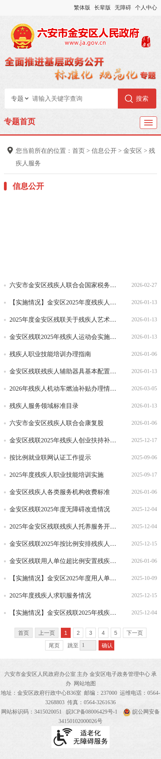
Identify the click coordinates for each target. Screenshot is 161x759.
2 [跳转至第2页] (78, 633)
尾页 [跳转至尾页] (54, 645)
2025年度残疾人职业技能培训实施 (56, 474)
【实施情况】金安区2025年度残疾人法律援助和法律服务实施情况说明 (65, 302)
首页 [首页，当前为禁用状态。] (23, 633)
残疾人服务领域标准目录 (44, 405)
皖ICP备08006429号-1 (91, 712)
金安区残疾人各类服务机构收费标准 (59, 492)
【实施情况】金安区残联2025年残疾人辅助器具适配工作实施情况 (65, 612)
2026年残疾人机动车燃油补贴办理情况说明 (65, 388)
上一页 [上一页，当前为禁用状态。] (46, 633)
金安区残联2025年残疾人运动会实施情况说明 (65, 336)
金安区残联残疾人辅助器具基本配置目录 (65, 371)
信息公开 (104, 150)
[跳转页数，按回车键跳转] (88, 645)
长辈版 (102, 8)
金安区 (132, 150)
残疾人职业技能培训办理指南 (50, 354)
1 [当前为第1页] (66, 633)
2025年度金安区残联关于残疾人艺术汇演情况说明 (65, 319)
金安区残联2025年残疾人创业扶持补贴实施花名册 (65, 440)
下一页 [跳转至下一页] (134, 633)
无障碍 (123, 8)
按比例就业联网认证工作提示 (50, 457)
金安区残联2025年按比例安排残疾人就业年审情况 (65, 543)
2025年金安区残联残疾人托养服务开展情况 (65, 526)
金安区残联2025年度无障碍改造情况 (59, 509)
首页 (78, 150)
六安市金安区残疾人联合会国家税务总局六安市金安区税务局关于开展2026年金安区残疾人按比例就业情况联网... (65, 285)
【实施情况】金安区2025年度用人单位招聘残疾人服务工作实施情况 (65, 578)
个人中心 (146, 8)
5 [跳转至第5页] (115, 633)
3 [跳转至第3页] (90, 633)
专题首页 (19, 121)
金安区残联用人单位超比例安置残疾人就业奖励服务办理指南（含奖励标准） (65, 561)
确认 (107, 645)
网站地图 (85, 684)
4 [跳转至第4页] (103, 633)
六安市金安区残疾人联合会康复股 (56, 423)
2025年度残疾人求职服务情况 (50, 595)
